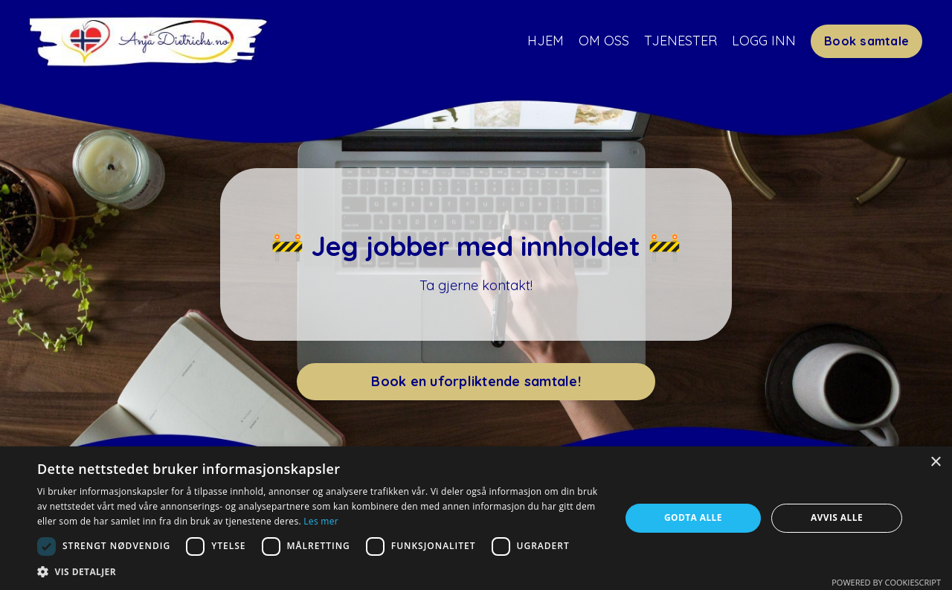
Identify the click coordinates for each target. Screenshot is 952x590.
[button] (320, 571)
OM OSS (604, 40)
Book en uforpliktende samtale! (476, 381)
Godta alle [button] (693, 517)
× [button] (935, 462)
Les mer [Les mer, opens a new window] (320, 521)
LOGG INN (764, 40)
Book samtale (866, 40)
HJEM (545, 40)
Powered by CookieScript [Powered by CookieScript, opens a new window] (886, 582)
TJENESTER (680, 40)
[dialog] (476, 518)
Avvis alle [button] (837, 517)
